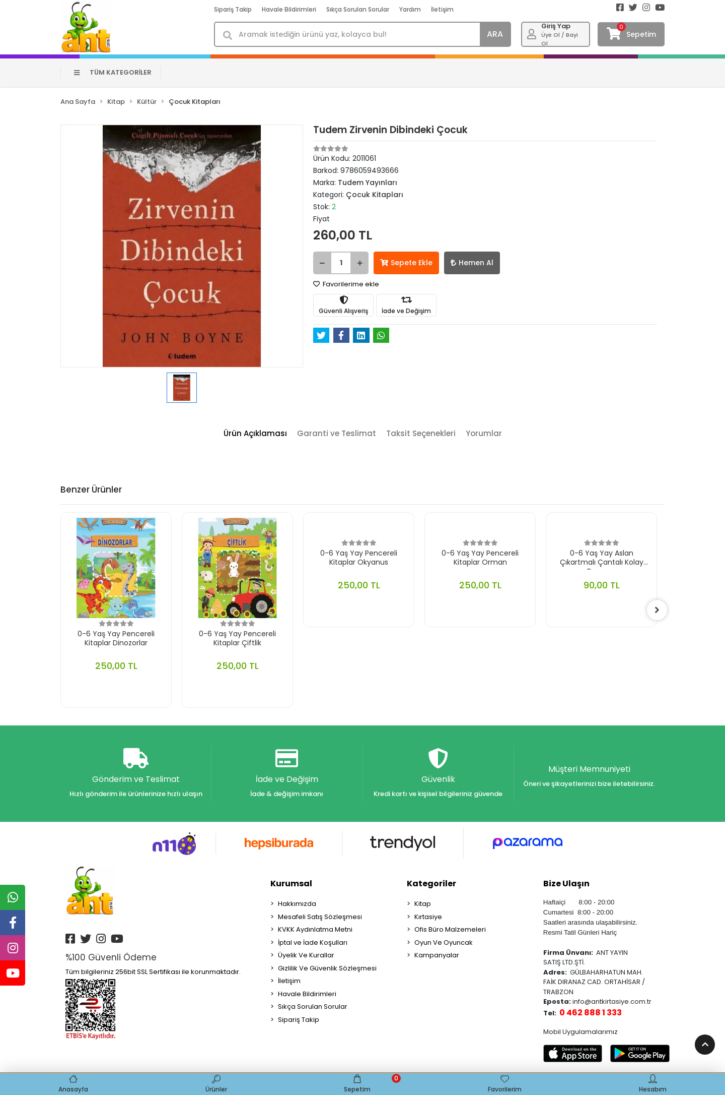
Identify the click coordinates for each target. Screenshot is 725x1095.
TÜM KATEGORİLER (113, 72)
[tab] (255, 434)
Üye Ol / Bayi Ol (559, 39)
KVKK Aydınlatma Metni (315, 929)
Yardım (410, 9)
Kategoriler (431, 883)
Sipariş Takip (233, 9)
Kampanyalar (436, 955)
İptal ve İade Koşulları (312, 942)
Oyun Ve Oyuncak (443, 942)
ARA (495, 34)
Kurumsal (291, 883)
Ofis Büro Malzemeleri (450, 929)
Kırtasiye (428, 917)
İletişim (442, 9)
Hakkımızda (297, 903)
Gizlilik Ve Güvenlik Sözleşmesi (327, 968)
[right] (657, 610)
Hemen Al (472, 263)
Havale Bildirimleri (289, 9)
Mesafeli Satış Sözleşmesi (320, 917)
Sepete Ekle (406, 263)
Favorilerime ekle (346, 284)
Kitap (422, 903)
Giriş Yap (555, 26)
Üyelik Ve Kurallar (306, 955)
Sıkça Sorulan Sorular (357, 9)
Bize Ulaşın (566, 883)
